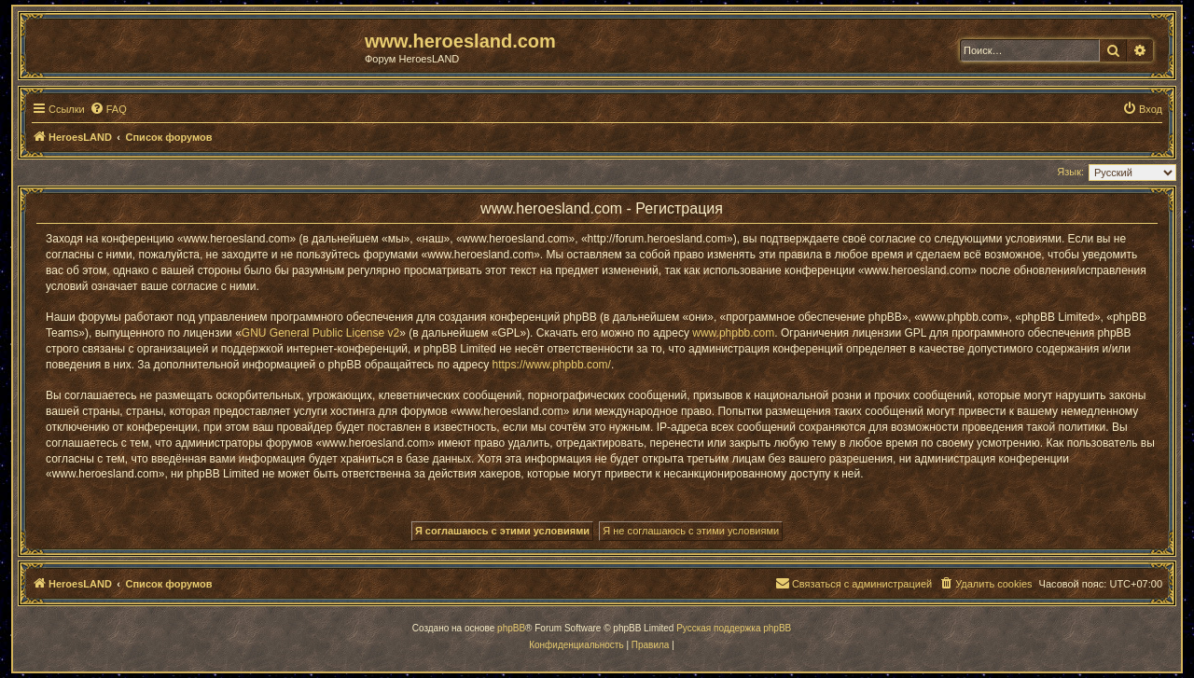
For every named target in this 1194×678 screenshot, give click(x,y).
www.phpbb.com (733, 332)
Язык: (1070, 171)
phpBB (511, 628)
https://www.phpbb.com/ (552, 364)
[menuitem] (108, 109)
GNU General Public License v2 (320, 332)
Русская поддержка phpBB (733, 628)
